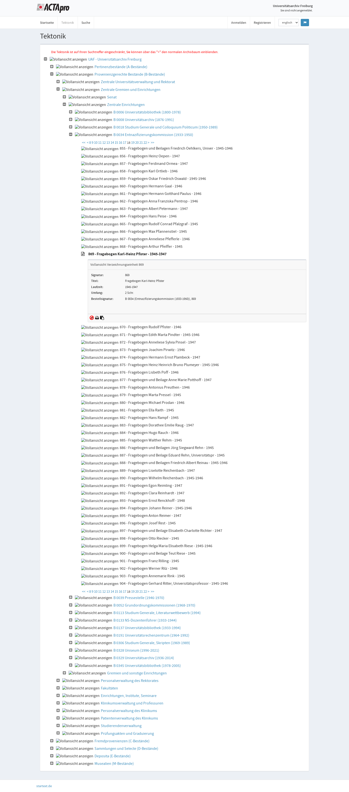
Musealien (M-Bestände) (114, 763)
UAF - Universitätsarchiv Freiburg (115, 59)
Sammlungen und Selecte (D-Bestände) (126, 748)
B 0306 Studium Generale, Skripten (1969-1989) (151, 642)
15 (117, 142)
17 (125, 142)
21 (141, 142)
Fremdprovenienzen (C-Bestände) (122, 741)
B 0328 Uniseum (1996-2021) (136, 650)
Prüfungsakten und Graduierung (127, 733)
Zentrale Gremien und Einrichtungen (130, 89)
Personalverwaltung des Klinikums (129, 710)
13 (108, 142)
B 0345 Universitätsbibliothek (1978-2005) (147, 665)
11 (100, 142)
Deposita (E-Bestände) (113, 756)
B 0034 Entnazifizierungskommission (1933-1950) (153, 134)
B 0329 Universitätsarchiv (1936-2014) (143, 658)
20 (137, 142)
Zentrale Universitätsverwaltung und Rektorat (138, 82)
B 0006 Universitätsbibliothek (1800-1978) (147, 112)
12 (104, 142)
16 (121, 142)
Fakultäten (109, 688)
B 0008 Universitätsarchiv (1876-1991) (143, 119)
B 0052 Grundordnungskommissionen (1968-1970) (154, 605)
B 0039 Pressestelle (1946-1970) (138, 597)
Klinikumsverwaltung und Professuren (132, 703)
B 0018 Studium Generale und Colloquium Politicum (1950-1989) (165, 127)
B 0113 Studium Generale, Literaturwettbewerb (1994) (157, 612)
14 (113, 142)
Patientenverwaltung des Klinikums (129, 718)
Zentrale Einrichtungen (126, 104)
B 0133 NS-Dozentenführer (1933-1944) (145, 620)
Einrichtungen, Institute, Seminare (129, 695)
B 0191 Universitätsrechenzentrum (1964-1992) (151, 635)
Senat (112, 97)
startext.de (44, 786)
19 (133, 142)
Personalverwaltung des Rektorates (130, 680)
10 (96, 142)
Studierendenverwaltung (121, 725)
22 (145, 142)
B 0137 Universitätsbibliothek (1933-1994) (147, 627)
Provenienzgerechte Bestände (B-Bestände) (130, 74)
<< (83, 142)
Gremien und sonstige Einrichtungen (137, 673)
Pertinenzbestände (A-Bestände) (121, 66)
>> (152, 142)
